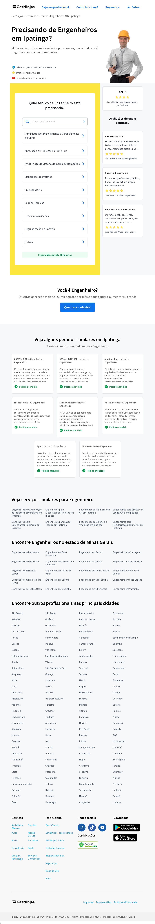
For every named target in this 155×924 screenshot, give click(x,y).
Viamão (83, 710)
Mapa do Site (52, 870)
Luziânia (83, 777)
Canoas (83, 662)
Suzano (83, 674)
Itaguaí (49, 790)
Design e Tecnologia (17, 857)
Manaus (49, 643)
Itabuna (117, 802)
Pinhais (83, 704)
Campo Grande (87, 643)
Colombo (118, 698)
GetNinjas (17, 16)
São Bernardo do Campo (125, 637)
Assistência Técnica (17, 827)
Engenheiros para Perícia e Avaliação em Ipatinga (93, 523)
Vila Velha (50, 649)
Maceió (49, 692)
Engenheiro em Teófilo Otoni (27, 588)
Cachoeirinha (18, 716)
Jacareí (116, 704)
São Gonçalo (85, 655)
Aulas (14, 832)
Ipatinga (75, 16)
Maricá (82, 722)
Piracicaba (17, 692)
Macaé (116, 716)
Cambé (116, 796)
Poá (115, 735)
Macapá (83, 796)
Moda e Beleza (31, 834)
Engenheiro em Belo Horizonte (56, 554)
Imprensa (88, 902)
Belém (82, 649)
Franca (48, 747)
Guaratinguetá (86, 783)
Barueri (116, 625)
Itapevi (82, 686)
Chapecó (49, 765)
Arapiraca (17, 674)
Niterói (83, 625)
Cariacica (83, 716)
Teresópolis (119, 759)
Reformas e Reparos (36, 16)
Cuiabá (15, 649)
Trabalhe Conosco (55, 847)
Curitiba (16, 625)
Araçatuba (84, 802)
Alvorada (16, 729)
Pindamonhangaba (22, 783)
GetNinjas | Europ (55, 840)
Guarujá (49, 674)
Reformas (33, 840)
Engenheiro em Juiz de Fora (127, 561)
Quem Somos (52, 825)
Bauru (48, 735)
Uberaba (117, 753)
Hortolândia (85, 692)
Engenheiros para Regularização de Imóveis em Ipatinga (128, 524)
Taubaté (49, 716)
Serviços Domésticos (34, 857)
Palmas (117, 710)
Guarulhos (50, 625)
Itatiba (116, 765)
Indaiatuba (17, 698)
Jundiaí (15, 662)
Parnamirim (18, 722)
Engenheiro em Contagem (126, 552)
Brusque (16, 790)
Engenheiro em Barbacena (25, 552)
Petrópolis (84, 729)
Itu (46, 741)
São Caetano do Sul (55, 668)
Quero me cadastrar (77, 307)
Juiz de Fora (18, 668)
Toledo (49, 783)
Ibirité (82, 741)
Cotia (116, 674)
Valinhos (16, 704)
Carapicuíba (119, 668)
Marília (116, 777)
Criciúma (83, 771)
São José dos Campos (56, 655)
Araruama (84, 765)
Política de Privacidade (125, 902)
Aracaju (116, 686)
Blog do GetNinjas (55, 855)
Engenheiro (56, 16)
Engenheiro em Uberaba (58, 588)
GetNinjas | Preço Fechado (59, 832)
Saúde (31, 847)
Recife (15, 637)
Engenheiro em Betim (90, 552)
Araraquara (85, 753)
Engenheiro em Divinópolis (26, 561)
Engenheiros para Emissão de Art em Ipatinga (94, 511)
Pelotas (49, 753)
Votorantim (119, 741)
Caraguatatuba (87, 747)
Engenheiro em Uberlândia (93, 588)
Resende (49, 796)
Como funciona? (87, 7)
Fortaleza (118, 613)
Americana (51, 722)
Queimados (51, 777)
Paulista (117, 729)
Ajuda (48, 878)
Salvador (16, 619)
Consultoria (18, 847)
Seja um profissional (55, 7)
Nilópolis (16, 710)
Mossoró (117, 783)
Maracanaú (17, 759)
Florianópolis (86, 631)
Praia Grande (119, 655)
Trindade (16, 777)
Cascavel (16, 741)
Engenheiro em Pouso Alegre (94, 570)
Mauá (82, 680)
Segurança (112, 7)
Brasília (117, 619)
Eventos (32, 825)
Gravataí (49, 710)
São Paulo (50, 613)
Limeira (16, 735)
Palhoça (117, 790)
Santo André (51, 637)
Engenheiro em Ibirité (90, 561)
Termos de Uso (103, 902)
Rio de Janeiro (86, 613)
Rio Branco (17, 613)
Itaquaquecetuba (54, 698)
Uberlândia (118, 662)
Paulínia (83, 735)
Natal (15, 680)
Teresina (49, 704)
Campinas (84, 637)
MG (67, 16)
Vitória (48, 662)
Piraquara (17, 753)
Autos (15, 840)
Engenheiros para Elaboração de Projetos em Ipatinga (59, 512)
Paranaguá (51, 802)
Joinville (117, 643)
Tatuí (14, 802)
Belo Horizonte (87, 619)
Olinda (116, 692)
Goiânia (49, 619)
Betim (48, 686)
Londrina (50, 680)
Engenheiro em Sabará (57, 579)
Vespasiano (51, 759)
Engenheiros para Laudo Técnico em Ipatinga (58, 523)
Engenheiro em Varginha (126, 588)
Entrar (133, 7)
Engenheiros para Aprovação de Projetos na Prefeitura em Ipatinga (27, 512)
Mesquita (50, 729)
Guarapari (118, 771)
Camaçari (118, 722)
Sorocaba (118, 649)
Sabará (15, 747)
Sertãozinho (85, 790)
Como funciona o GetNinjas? (31, 77)
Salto (14, 771)
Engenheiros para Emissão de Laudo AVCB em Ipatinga (128, 511)
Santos (116, 631)
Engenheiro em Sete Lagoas (127, 579)
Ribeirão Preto (53, 631)
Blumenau (118, 680)
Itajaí (14, 686)
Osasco (15, 643)
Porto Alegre (18, 631)
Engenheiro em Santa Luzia (93, 579)
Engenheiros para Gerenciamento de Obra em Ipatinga (26, 524)
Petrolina (50, 771)
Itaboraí (117, 747)
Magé (82, 759)
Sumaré (83, 698)
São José (83, 668)
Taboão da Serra (20, 655)
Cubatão (16, 796)
